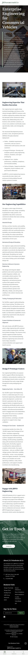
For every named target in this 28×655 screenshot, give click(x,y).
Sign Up (21, 612)
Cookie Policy (12, 624)
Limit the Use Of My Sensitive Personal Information (14, 632)
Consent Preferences (14, 627)
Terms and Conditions (19, 624)
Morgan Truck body (8, 588)
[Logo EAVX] (10, 3)
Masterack (6, 597)
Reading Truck (7, 592)
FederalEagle (18, 601)
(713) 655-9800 (9, 578)
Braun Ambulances (19, 592)
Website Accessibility (14, 625)
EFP (16, 603)
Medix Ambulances (19, 594)
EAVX (5, 600)
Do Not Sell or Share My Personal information (14, 630)
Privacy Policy (7, 624)
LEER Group (7, 595)
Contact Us (8, 547)
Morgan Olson (7, 590)
